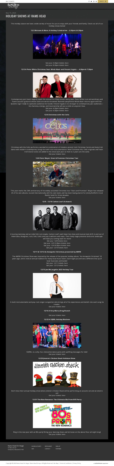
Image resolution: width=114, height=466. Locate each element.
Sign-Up (58, 446)
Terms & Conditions (65, 463)
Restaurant (48, 446)
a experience (101, 463)
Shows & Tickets (36, 446)
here (66, 108)
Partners (58, 449)
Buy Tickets (10, 1)
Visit (33, 449)
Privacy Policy (77, 463)
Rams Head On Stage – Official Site (13, 6)
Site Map (55, 463)
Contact (47, 449)
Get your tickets (57, 63)
